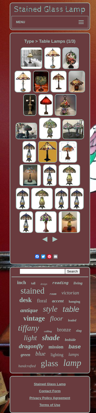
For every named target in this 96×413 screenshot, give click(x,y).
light (30, 338)
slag (79, 330)
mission (56, 346)
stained (32, 290)
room (53, 294)
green (25, 355)
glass (49, 363)
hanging (74, 301)
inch (21, 282)
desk (25, 299)
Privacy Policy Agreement (49, 398)
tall (33, 283)
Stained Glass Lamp (50, 384)
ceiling (48, 331)
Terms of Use (49, 405)
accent (57, 300)
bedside (70, 340)
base (75, 346)
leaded (72, 320)
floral (42, 300)
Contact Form (50, 391)
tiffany (28, 327)
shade (51, 337)
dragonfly (31, 346)
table (71, 309)
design (43, 284)
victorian (70, 292)
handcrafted (27, 366)
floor (56, 318)
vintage (34, 318)
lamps (74, 354)
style (50, 308)
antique (29, 310)
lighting (57, 355)
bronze (64, 329)
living (77, 283)
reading (60, 283)
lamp (72, 363)
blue (40, 353)
